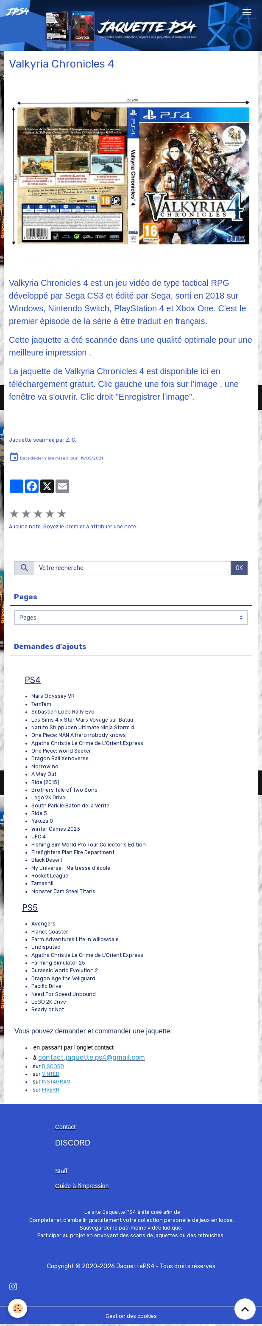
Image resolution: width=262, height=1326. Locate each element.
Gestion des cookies (131, 1316)
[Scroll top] (245, 1309)
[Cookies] (18, 1308)
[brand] (20, 12)
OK (239, 568)
